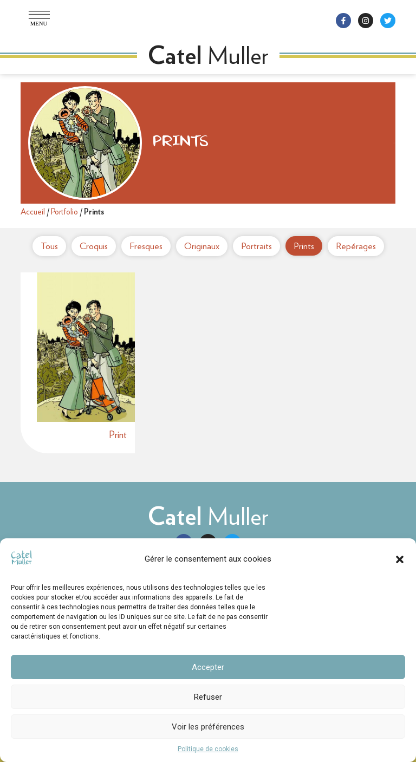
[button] (399, 559)
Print (118, 434)
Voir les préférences (208, 727)
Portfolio (64, 212)
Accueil (33, 212)
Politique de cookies (208, 749)
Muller (208, 516)
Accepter (208, 667)
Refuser (208, 697)
